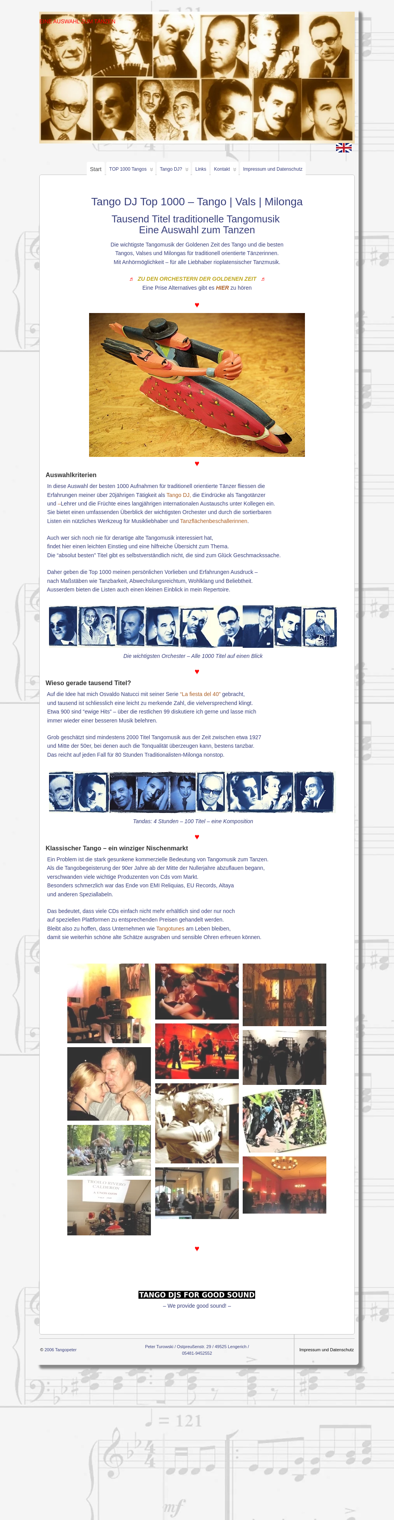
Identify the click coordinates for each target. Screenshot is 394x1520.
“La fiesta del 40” (200, 694)
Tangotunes (170, 928)
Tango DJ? (174, 170)
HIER (222, 288)
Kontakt (225, 170)
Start (96, 169)
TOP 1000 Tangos (131, 170)
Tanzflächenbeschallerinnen (213, 521)
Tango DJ (177, 495)
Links (200, 169)
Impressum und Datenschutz (273, 169)
